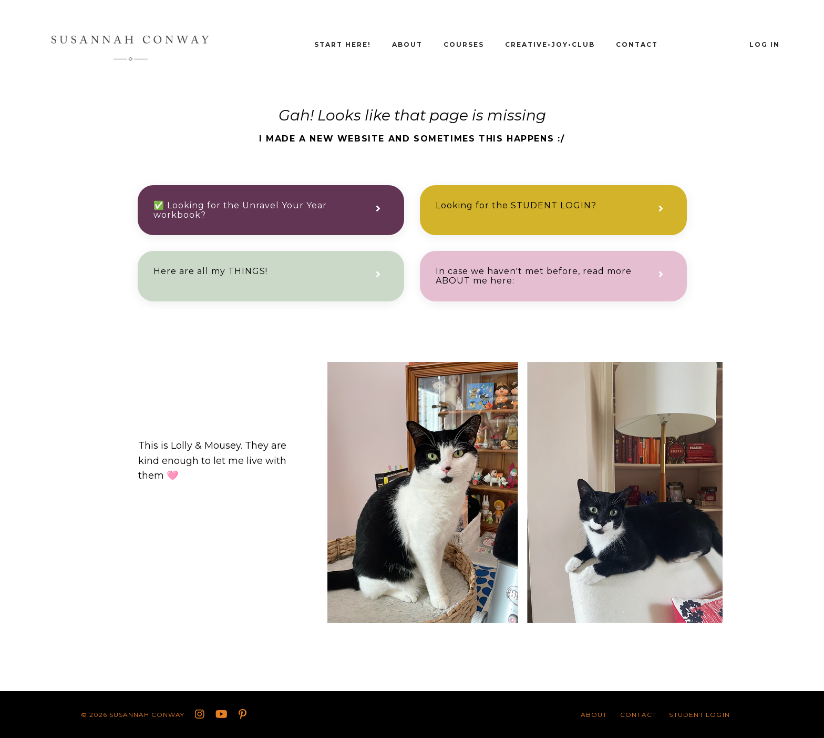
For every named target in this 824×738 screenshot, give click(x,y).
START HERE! (342, 44)
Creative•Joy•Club (550, 44)
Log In (764, 44)
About (407, 44)
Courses (464, 44)
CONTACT (637, 44)
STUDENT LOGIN (699, 715)
